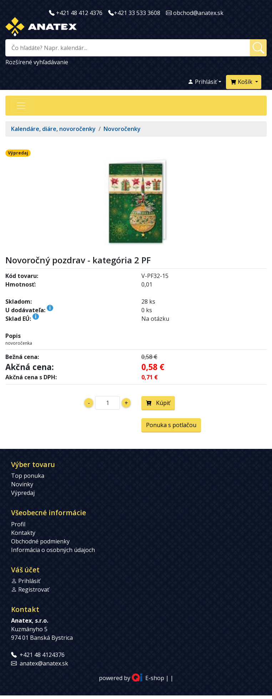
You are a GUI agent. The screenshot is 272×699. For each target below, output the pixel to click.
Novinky (22, 484)
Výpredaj (23, 493)
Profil (18, 524)
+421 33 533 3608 (137, 13)
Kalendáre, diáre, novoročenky (53, 129)
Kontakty (23, 533)
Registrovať (33, 589)
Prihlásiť (202, 82)
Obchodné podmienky (40, 541)
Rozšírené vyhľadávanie (36, 62)
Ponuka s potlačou (171, 425)
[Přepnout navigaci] (21, 105)
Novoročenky (122, 129)
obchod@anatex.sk (198, 13)
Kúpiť (158, 403)
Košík (242, 82)
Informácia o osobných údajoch (53, 550)
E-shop (154, 678)
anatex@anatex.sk (44, 663)
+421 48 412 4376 (79, 13)
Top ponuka (27, 476)
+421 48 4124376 (42, 655)
